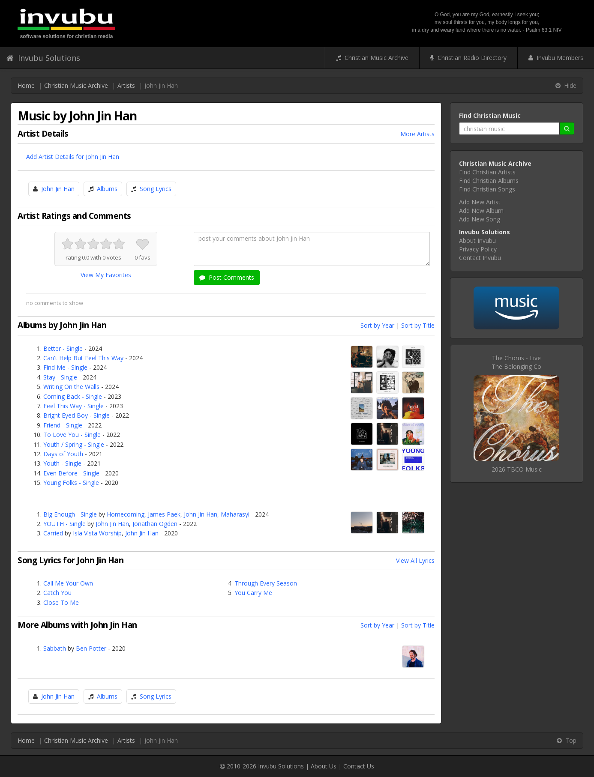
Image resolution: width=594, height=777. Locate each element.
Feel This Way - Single (73, 406)
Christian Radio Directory (468, 58)
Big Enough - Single (70, 514)
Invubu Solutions (43, 58)
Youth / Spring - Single (73, 444)
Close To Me (61, 602)
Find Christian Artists (487, 172)
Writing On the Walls (71, 387)
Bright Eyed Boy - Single (76, 415)
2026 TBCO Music (517, 469)
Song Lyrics (155, 189)
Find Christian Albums (489, 180)
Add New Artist (480, 202)
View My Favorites (106, 275)
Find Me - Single (65, 367)
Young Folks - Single (71, 482)
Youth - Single (62, 463)
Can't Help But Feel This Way (83, 358)
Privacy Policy (478, 249)
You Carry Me (253, 593)
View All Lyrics (415, 560)
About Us (323, 766)
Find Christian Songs (487, 189)
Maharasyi (235, 514)
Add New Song (479, 219)
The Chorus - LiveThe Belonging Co (516, 362)
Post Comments (226, 277)
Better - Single (63, 348)
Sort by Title (418, 325)
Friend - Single (62, 425)
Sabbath (54, 648)
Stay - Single (60, 377)
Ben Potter (91, 648)
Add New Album (481, 210)
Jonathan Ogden (154, 524)
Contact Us (358, 766)
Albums (107, 189)
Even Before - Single (71, 473)
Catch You (57, 593)
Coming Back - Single (72, 396)
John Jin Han (58, 189)
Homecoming (125, 514)
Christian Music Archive (372, 58)
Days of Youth (63, 454)
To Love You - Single (72, 434)
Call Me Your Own (68, 583)
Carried (53, 533)
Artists (126, 85)
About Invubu (477, 240)
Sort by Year (377, 325)
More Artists (417, 134)
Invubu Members (555, 58)
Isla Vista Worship (97, 533)
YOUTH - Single (64, 524)
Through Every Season (265, 583)
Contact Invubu (480, 258)
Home (26, 85)
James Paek (164, 514)
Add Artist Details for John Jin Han (72, 156)
